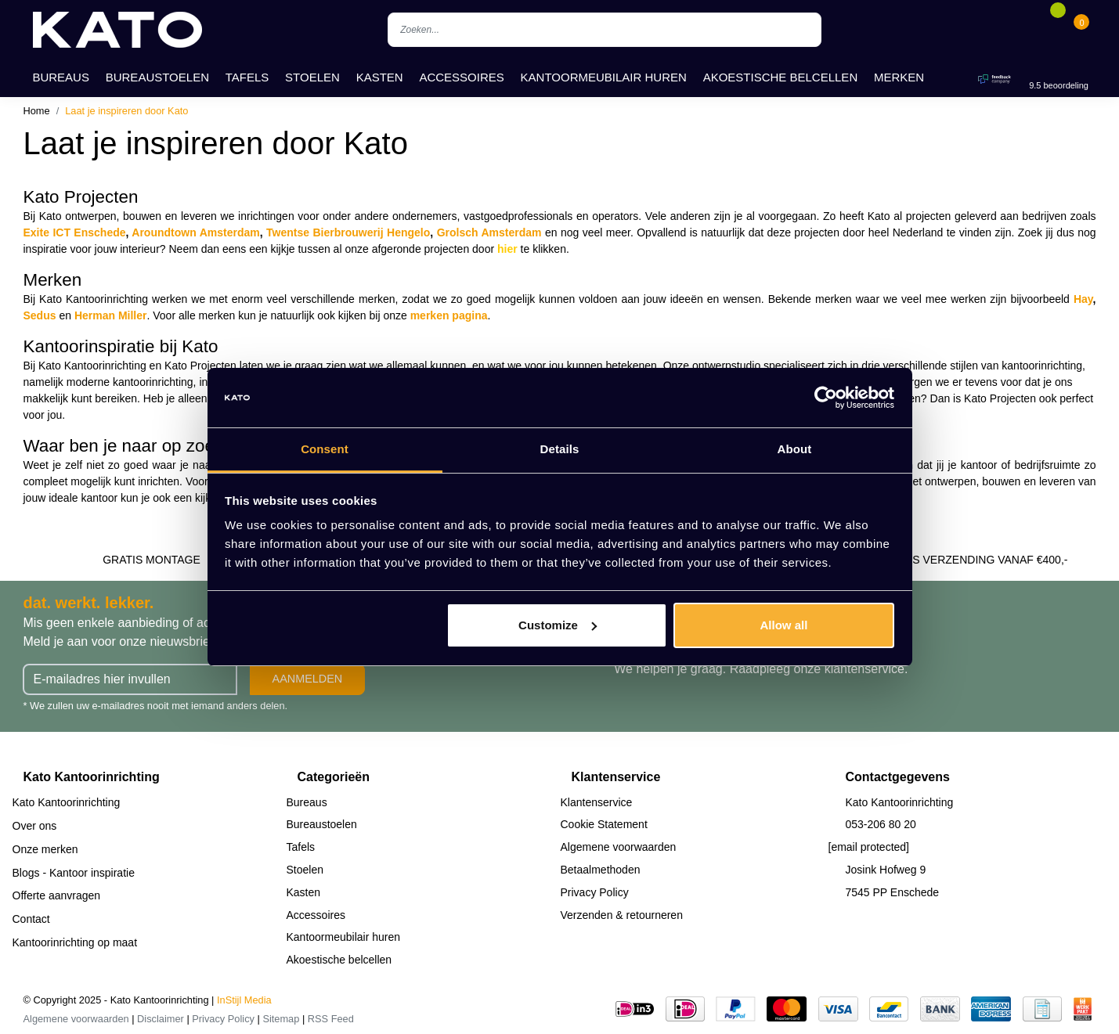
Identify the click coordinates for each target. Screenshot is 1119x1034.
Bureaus (60, 77)
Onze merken (45, 849)
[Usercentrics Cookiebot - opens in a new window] (825, 397)
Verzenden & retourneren (622, 915)
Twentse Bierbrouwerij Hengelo (348, 232)
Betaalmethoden (601, 869)
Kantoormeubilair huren (604, 77)
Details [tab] (559, 449)
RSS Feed (331, 1019)
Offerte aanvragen (57, 895)
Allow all (784, 625)
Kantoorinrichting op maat (75, 942)
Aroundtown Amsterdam (195, 232)
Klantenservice (597, 802)
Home (36, 111)
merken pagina (449, 315)
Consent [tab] (324, 449)
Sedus (39, 315)
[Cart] (1081, 30)
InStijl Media (244, 1000)
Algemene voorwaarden (619, 847)
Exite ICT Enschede (74, 232)
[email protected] (869, 847)
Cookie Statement (604, 824)
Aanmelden (308, 678)
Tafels (247, 77)
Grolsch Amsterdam (489, 232)
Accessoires (461, 77)
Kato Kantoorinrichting (67, 802)
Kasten (379, 77)
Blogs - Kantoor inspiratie (74, 872)
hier (507, 249)
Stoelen (312, 77)
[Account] (1034, 30)
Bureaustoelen (157, 77)
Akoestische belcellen (780, 77)
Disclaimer (160, 1019)
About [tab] (795, 449)
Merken (899, 77)
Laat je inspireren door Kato (126, 111)
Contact (31, 919)
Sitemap (280, 1019)
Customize (557, 625)
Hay (1083, 299)
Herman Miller (110, 315)
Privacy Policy (595, 892)
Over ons (35, 826)
